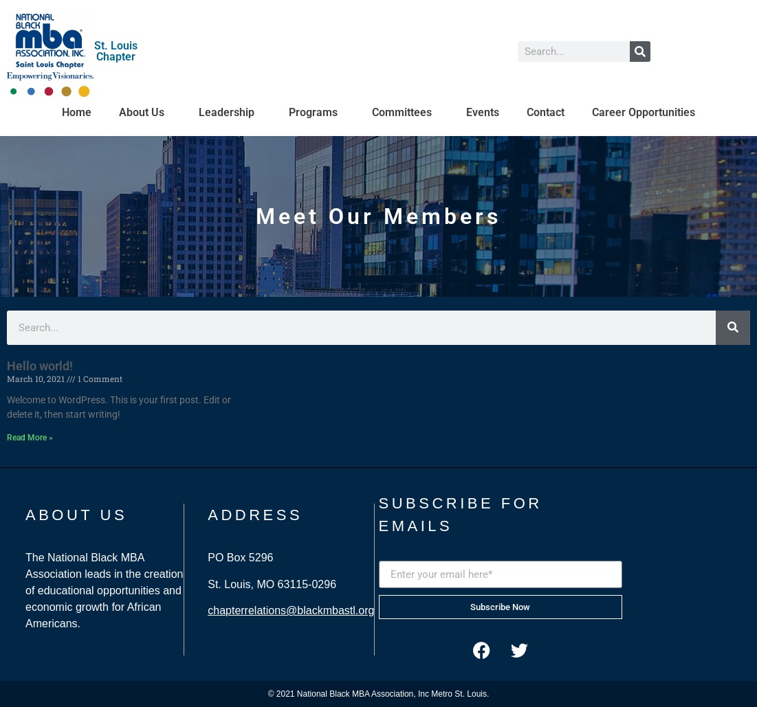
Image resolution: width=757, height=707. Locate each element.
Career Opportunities (643, 112)
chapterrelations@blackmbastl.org (291, 610)
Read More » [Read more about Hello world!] (30, 437)
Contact (545, 112)
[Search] (640, 51)
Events (482, 112)
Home (76, 112)
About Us (145, 113)
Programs (316, 113)
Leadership (230, 113)
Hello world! (40, 366)
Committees (405, 113)
